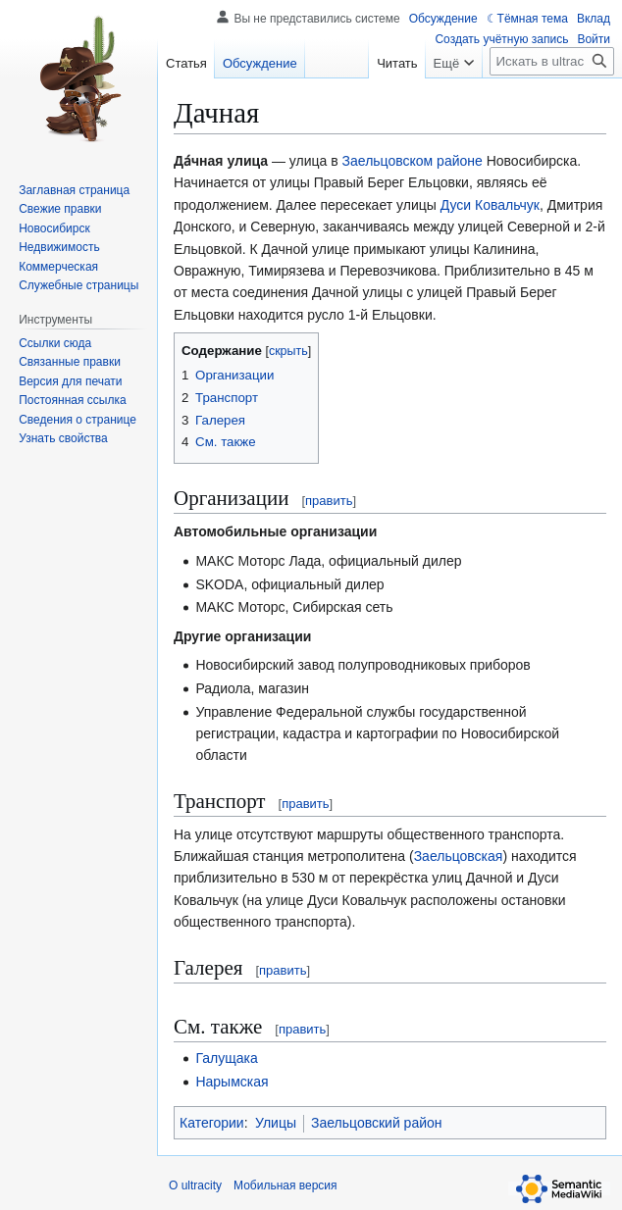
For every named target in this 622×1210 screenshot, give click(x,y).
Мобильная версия (285, 1185)
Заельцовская (458, 856)
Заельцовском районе (412, 161)
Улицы (275, 1123)
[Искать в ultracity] (552, 61)
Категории (212, 1123)
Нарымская (231, 1081)
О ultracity (195, 1185)
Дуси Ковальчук (490, 205)
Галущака (226, 1058)
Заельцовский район (376, 1123)
